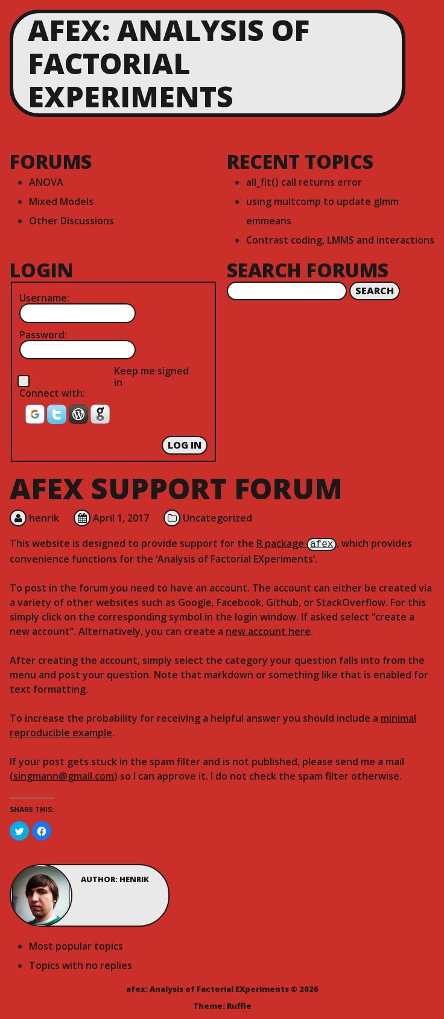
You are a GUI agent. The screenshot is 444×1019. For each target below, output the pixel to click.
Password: (43, 334)
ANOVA (46, 182)
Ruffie (239, 1004)
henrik (44, 518)
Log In (184, 445)
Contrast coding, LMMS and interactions (340, 240)
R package (296, 543)
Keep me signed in (151, 376)
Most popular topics (76, 944)
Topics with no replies (80, 964)
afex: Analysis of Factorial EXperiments (168, 63)
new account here (268, 630)
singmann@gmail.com (63, 774)
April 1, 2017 (121, 518)
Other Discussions (71, 220)
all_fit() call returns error (304, 182)
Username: (44, 297)
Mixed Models (61, 201)
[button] (36, 418)
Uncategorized (217, 518)
